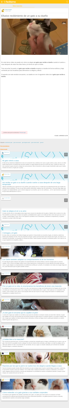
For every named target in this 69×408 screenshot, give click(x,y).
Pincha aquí (23, 132)
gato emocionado (17, 142)
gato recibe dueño (35, 142)
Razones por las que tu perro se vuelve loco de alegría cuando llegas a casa (32, 366)
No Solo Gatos (7, 197)
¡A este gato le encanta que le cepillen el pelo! (20, 313)
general (41, 142)
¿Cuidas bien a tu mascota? (13, 339)
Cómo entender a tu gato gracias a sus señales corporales (25, 392)
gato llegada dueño (26, 142)
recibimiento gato (8, 142)
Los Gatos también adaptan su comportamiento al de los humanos (28, 259)
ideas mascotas (17, 6)
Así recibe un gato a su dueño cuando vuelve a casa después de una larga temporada (31, 183)
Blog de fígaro (8, 9)
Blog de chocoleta (7, 326)
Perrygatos (6, 352)
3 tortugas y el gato (9, 233)
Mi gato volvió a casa (10, 161)
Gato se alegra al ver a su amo (14, 211)
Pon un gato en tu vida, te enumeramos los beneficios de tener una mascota (31, 286)
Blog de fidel (6, 379)
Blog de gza (6, 152)
